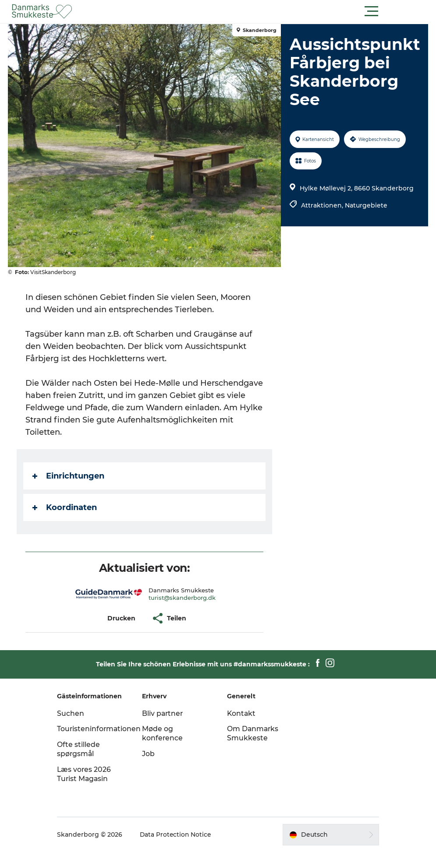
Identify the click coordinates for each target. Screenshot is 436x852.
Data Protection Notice (182, 834)
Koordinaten (65, 507)
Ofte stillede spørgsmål (84, 749)
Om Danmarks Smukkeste (253, 733)
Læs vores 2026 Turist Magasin (90, 774)
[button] (257, 11)
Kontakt (241, 713)
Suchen (76, 713)
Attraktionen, (323, 205)
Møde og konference (165, 733)
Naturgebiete (366, 205)
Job (151, 754)
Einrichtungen (69, 476)
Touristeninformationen (105, 729)
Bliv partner (166, 713)
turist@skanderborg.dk (182, 597)
